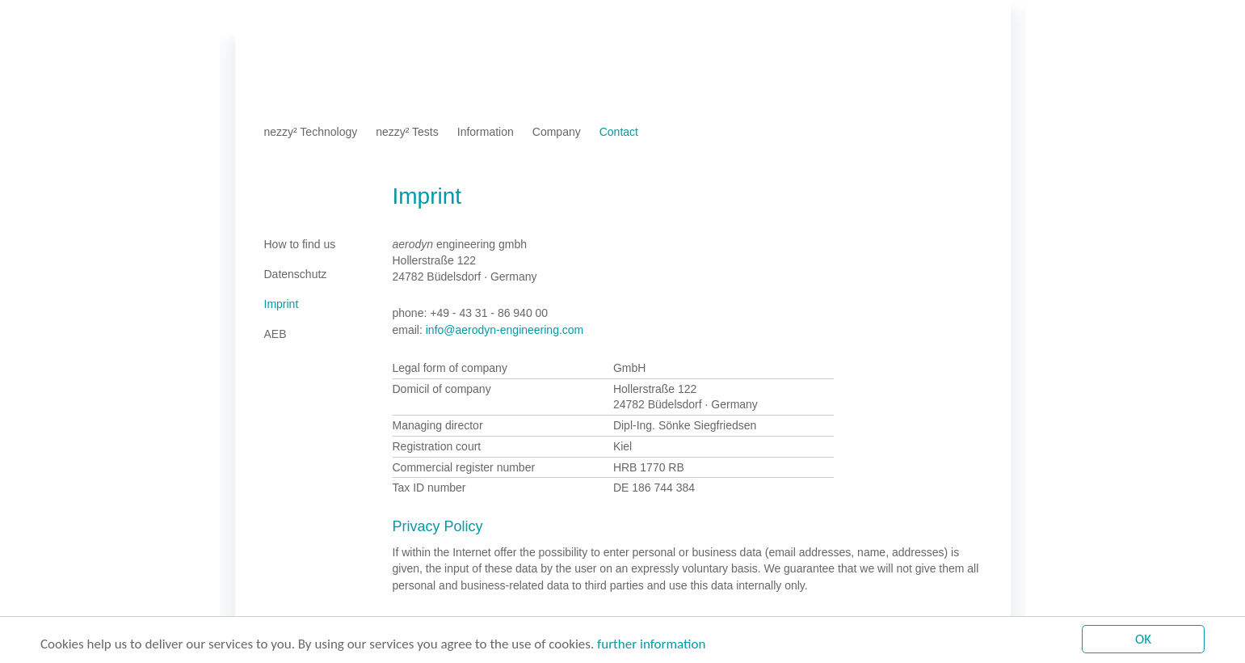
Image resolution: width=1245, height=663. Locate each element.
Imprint (322, 20)
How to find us (300, 244)
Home (279, 20)
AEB (436, 20)
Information (485, 131)
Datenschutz (382, 20)
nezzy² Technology (311, 131)
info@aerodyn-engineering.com (505, 329)
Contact (618, 131)
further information (651, 644)
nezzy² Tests (407, 131)
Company (556, 131)
